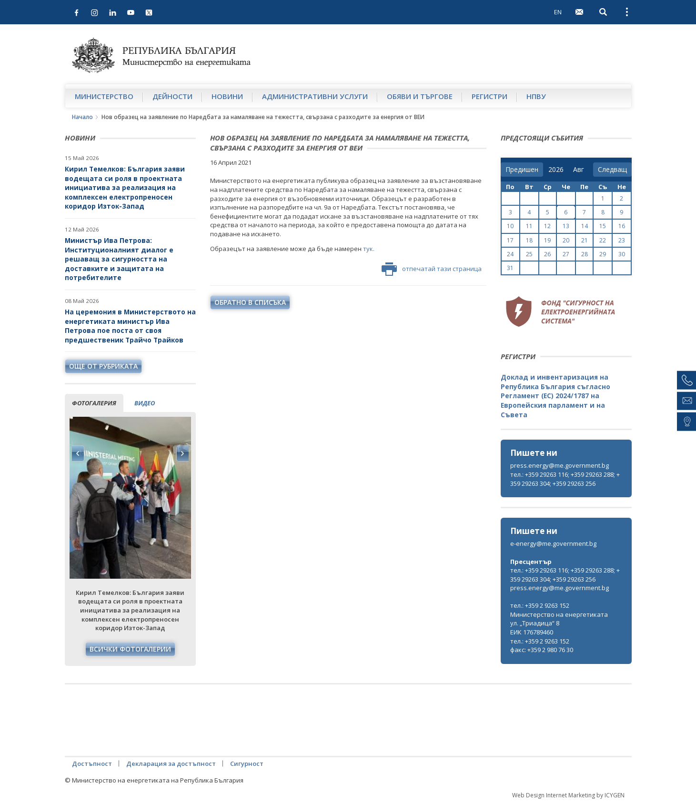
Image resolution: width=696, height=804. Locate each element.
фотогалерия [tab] (94, 403)
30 (621, 254)
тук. (368, 248)
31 (510, 268)
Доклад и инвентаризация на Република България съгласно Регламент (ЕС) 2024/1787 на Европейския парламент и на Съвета (555, 395)
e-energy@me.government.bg (553, 543)
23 (621, 240)
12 (547, 226)
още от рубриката (103, 366)
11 (529, 226)
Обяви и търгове (420, 96)
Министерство (104, 96)
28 (584, 254)
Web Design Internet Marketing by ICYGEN (568, 795)
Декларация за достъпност (171, 763)
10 (510, 226)
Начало (82, 117)
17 (510, 240)
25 (529, 254)
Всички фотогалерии (130, 648)
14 (584, 226)
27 (566, 254)
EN (558, 12)
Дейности (172, 96)
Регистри (489, 96)
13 (566, 226)
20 (566, 240)
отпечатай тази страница (432, 269)
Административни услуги (315, 96)
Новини (227, 96)
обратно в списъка (250, 302)
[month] (580, 169)
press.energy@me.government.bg (559, 465)
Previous (78, 453)
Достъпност (92, 763)
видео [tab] (144, 403)
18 (529, 240)
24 (510, 254)
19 (547, 240)
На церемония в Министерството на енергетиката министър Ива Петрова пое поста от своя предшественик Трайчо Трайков (130, 325)
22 (602, 240)
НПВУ (536, 96)
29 (602, 254)
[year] (556, 169)
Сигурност (246, 763)
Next (182, 453)
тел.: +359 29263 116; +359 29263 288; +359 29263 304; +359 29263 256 (565, 479)
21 (584, 240)
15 (602, 226)
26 (547, 254)
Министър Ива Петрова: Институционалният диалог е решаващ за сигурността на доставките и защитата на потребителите (119, 259)
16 (621, 226)
